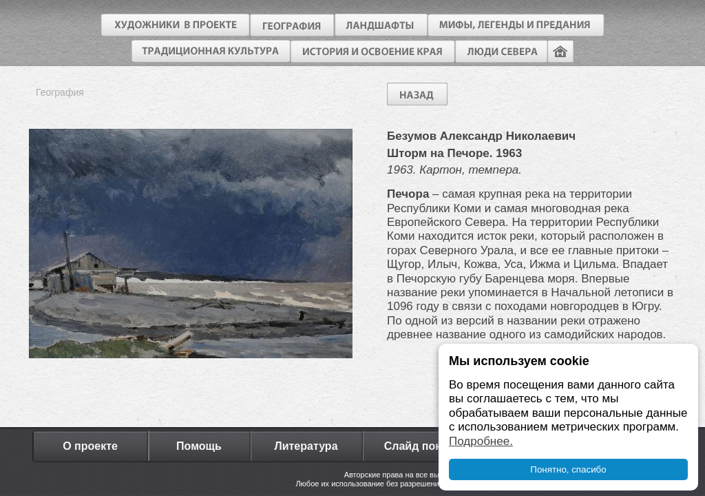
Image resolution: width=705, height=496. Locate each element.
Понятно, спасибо (568, 469)
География (60, 92)
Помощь (199, 446)
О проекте (90, 446)
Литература (305, 446)
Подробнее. (481, 441)
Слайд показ (418, 446)
